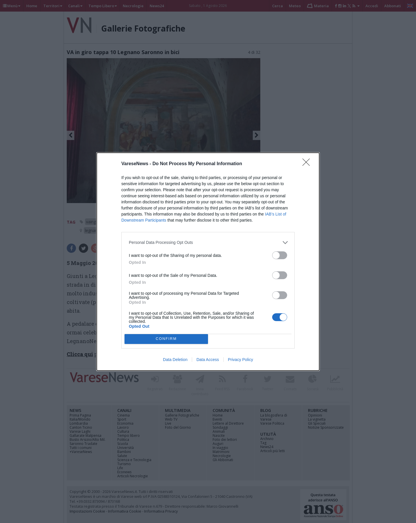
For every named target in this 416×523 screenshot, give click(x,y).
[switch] (279, 255)
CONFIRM (166, 339)
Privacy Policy (240, 359)
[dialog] (208, 262)
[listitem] (208, 243)
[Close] (307, 164)
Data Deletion (175, 359)
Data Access (207, 359)
